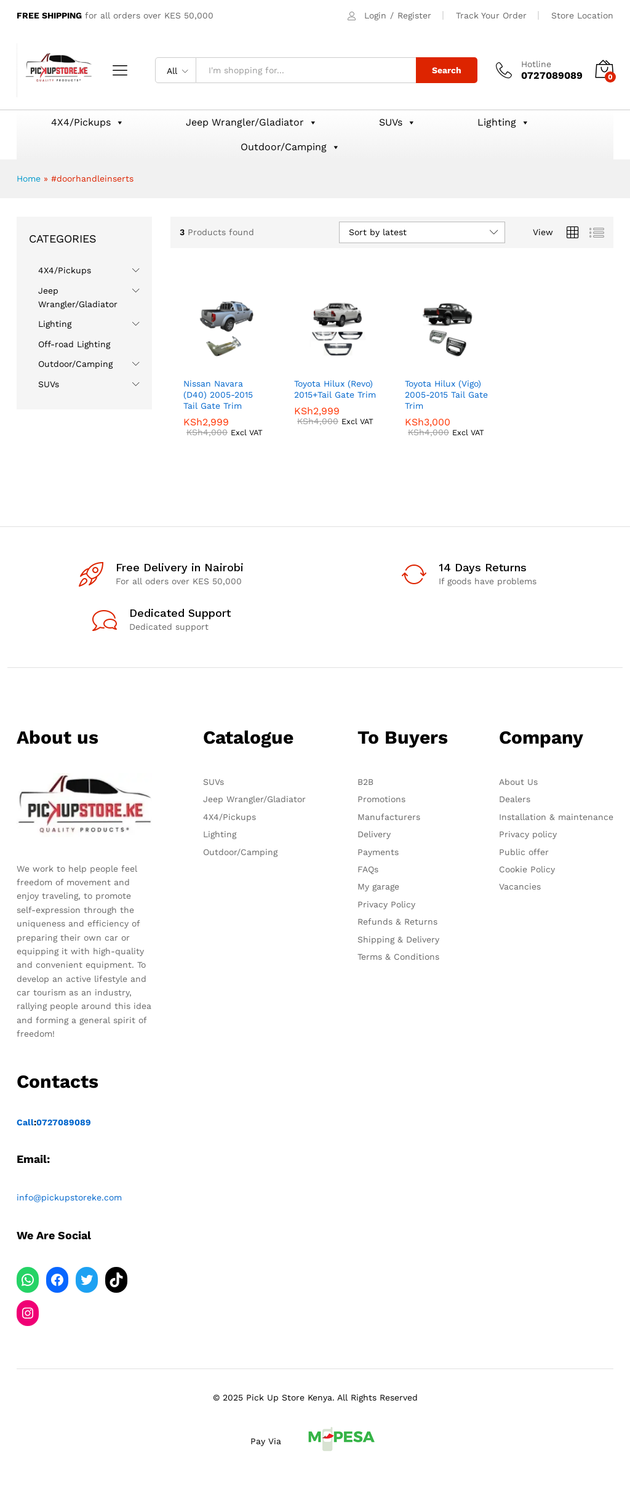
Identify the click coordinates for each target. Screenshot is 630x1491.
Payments (378, 852)
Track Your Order (491, 15)
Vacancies (520, 886)
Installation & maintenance (556, 817)
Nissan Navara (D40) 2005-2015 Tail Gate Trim (218, 395)
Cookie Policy (527, 869)
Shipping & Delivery (398, 939)
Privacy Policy (386, 904)
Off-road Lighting (74, 344)
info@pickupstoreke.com (69, 1197)
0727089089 (63, 1122)
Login (375, 15)
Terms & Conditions (398, 957)
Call (25, 1122)
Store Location (582, 15)
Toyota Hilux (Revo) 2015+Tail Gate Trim (335, 389)
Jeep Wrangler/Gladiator (251, 122)
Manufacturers (388, 817)
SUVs (397, 122)
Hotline (536, 64)
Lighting (503, 122)
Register (414, 15)
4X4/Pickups (87, 122)
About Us (518, 782)
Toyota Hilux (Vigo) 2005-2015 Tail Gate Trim (446, 395)
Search (446, 70)
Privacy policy (528, 834)
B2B (365, 782)
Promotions (381, 799)
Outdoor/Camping (290, 147)
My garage (378, 886)
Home (29, 178)
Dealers (514, 799)
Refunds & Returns (397, 921)
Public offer (524, 852)
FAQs (367, 869)
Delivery (374, 834)
